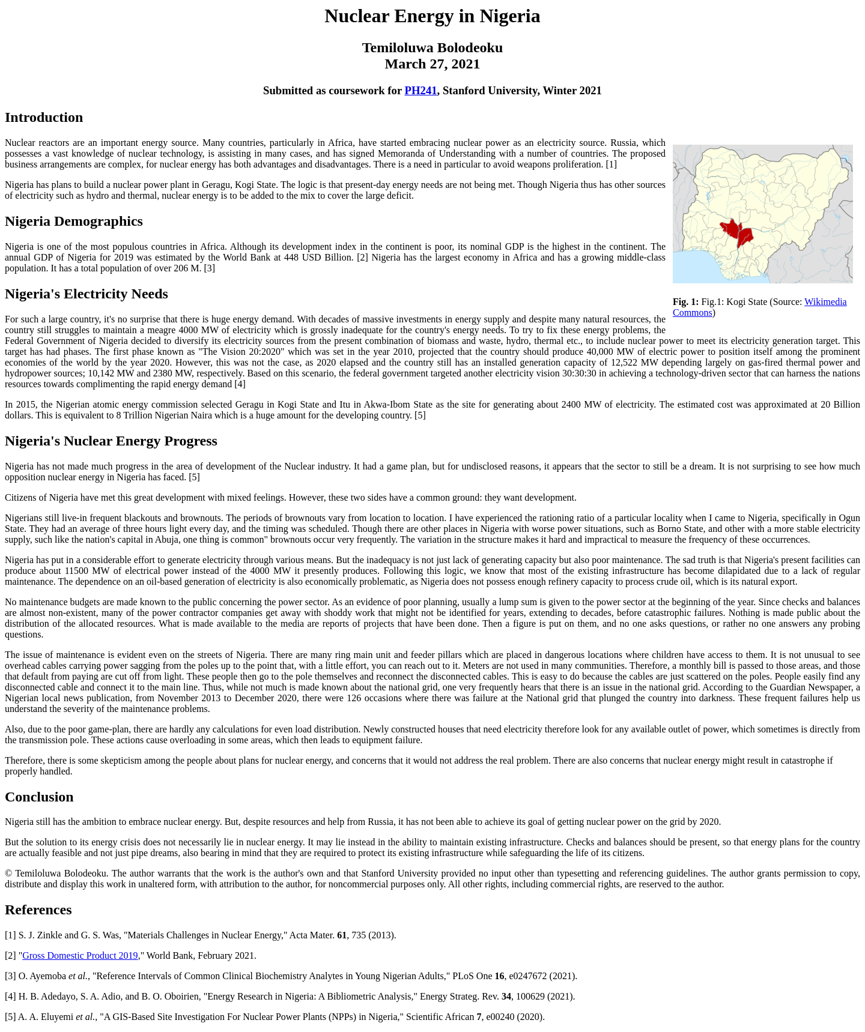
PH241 (421, 90)
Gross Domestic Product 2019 (80, 955)
